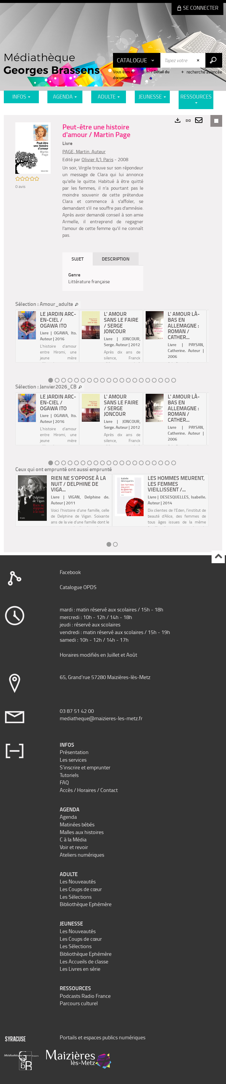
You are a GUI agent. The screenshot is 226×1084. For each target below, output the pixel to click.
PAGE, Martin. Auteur (84, 151)
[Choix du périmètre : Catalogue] (137, 60)
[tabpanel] (102, 278)
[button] (33, 147)
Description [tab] (115, 258)
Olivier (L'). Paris (97, 159)
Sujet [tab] (78, 258)
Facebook (70, 572)
